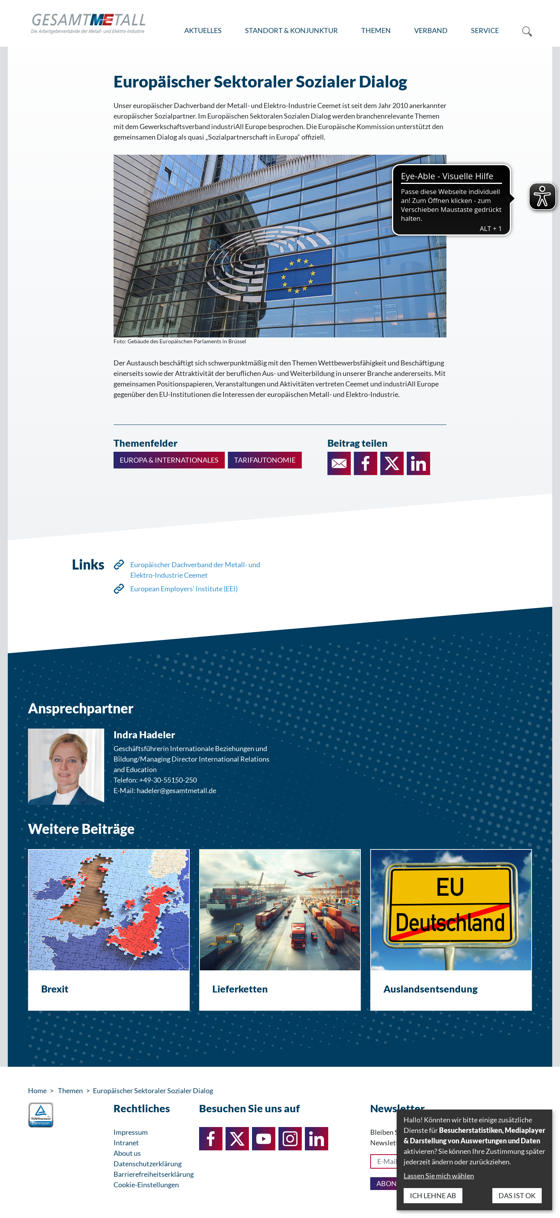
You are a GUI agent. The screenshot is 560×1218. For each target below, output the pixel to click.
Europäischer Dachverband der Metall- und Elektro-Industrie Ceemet (195, 569)
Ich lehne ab (433, 1195)
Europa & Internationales (169, 460)
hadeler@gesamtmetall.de (176, 790)
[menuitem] (203, 30)
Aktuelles (203, 30)
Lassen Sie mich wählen (439, 1175)
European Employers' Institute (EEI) (184, 588)
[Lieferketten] (280, 930)
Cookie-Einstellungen (146, 1184)
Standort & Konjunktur (291, 30)
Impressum (131, 1132)
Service (485, 30)
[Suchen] (521, 30)
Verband (431, 30)
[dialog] (474, 1160)
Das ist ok (517, 1195)
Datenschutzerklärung (148, 1163)
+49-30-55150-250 (168, 780)
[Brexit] (109, 930)
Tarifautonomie (265, 460)
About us (127, 1153)
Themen (376, 30)
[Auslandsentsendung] (451, 930)
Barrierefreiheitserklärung (154, 1174)
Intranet (126, 1142)
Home (37, 1090)
